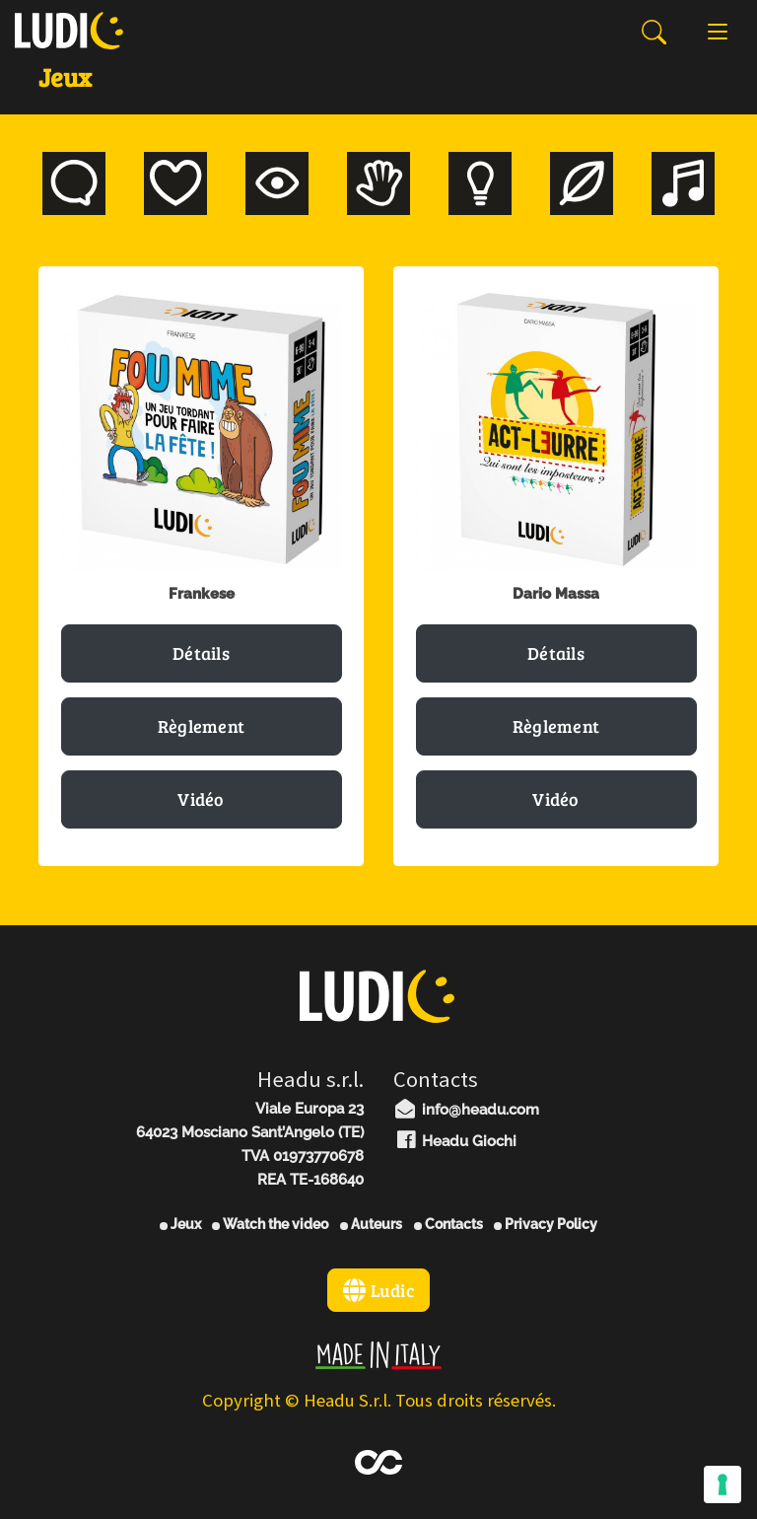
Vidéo (201, 799)
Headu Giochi (454, 1141)
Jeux (180, 1224)
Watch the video (270, 1224)
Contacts (448, 1224)
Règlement (201, 726)
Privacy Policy (545, 1224)
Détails (201, 653)
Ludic (378, 1290)
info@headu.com (466, 1110)
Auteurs (371, 1224)
